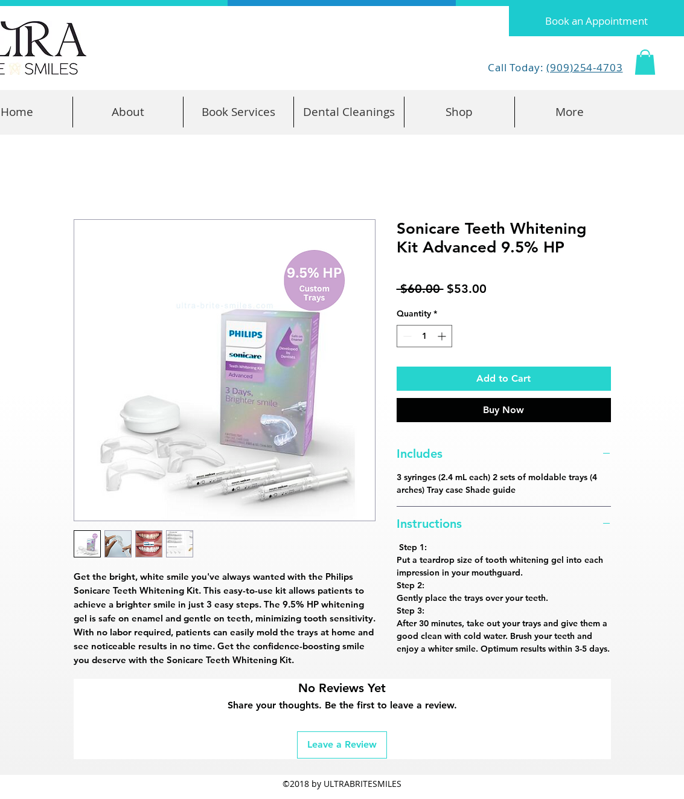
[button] (645, 62)
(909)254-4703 (584, 67)
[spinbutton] (424, 336)
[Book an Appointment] (596, 21)
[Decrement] (406, 336)
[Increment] (442, 336)
